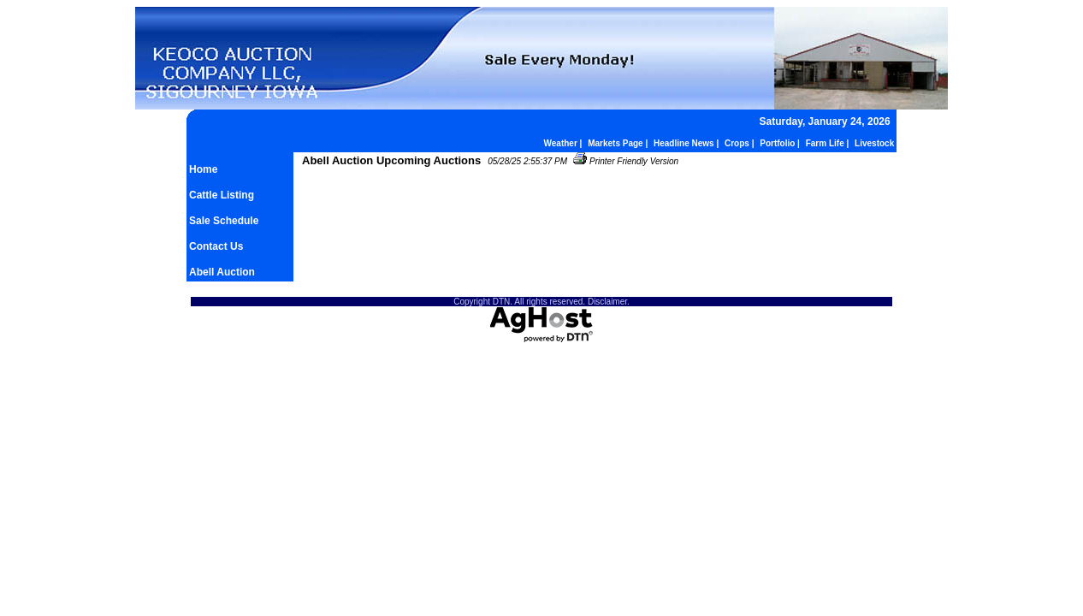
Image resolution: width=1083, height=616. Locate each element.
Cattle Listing (221, 195)
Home (203, 169)
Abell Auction (222, 272)
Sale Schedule (223, 221)
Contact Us (216, 246)
